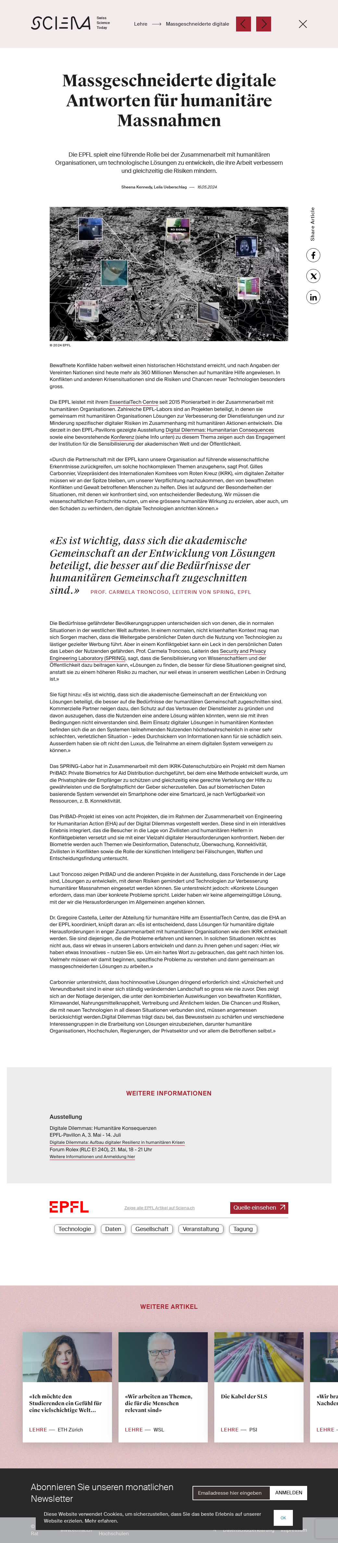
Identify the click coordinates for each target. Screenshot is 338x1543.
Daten (113, 1229)
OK (283, 1518)
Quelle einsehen (254, 1208)
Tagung (243, 1229)
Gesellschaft (152, 1229)
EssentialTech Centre (133, 402)
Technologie (74, 1229)
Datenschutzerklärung (248, 1530)
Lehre (141, 24)
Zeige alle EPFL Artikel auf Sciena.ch (159, 1208)
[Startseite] (77, 24)
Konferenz (122, 437)
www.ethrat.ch (76, 1530)
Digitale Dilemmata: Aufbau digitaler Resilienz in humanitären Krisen (117, 1142)
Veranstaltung (201, 1229)
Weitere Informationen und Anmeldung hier (92, 1157)
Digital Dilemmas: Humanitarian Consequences (220, 430)
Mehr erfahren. (101, 1521)
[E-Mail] (231, 1493)
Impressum (294, 1530)
